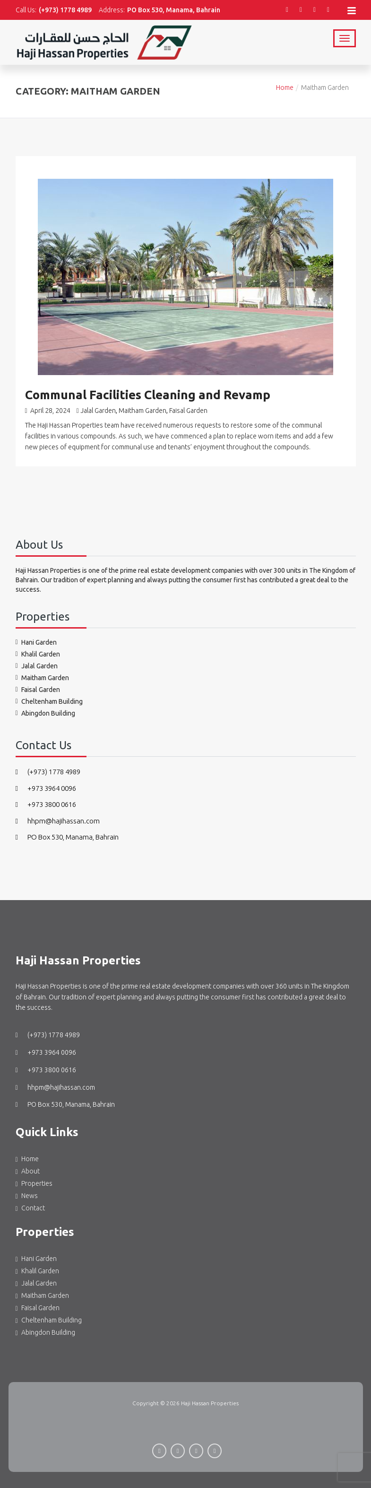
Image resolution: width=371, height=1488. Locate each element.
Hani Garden (39, 635)
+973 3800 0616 (46, 797)
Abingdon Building (48, 705)
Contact (33, 1200)
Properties (36, 1176)
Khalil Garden (40, 646)
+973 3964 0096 (46, 780)
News (29, 1188)
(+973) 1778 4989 (48, 764)
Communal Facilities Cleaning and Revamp (147, 387)
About (30, 1163)
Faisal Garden (188, 403)
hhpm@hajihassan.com (58, 813)
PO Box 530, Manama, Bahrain (67, 829)
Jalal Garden (98, 403)
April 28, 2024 (47, 403)
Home (284, 79)
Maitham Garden (142, 403)
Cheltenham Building (52, 694)
